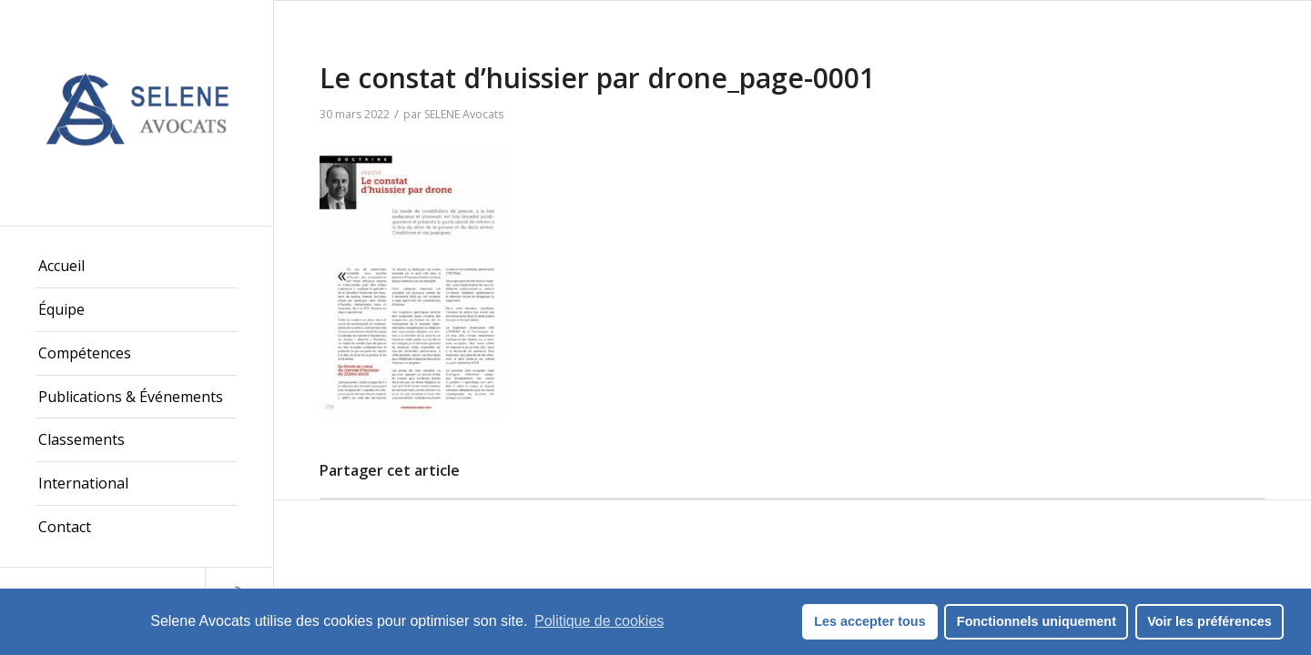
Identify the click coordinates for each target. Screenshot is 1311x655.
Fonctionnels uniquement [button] (1036, 621)
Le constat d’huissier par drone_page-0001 (597, 77)
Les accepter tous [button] (869, 621)
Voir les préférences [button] (1209, 621)
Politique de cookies (599, 621)
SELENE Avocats (463, 114)
